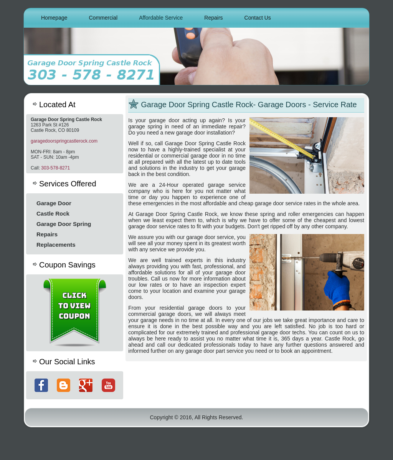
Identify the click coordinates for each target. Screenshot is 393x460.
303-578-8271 (55, 168)
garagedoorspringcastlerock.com (64, 141)
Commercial (103, 18)
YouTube (108, 385)
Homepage (54, 18)
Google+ (85, 385)
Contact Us (257, 18)
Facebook (41, 385)
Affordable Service (161, 18)
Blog (63, 385)
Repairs (213, 18)
